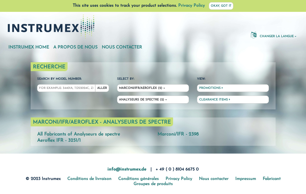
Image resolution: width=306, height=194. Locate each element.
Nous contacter (122, 47)
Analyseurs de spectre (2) (141, 99)
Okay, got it (221, 6)
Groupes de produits (153, 184)
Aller (102, 88)
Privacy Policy (191, 6)
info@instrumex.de (126, 169)
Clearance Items (214, 99)
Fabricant (272, 179)
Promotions (211, 88)
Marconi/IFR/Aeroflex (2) (140, 88)
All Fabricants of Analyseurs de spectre (78, 134)
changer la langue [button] (272, 35)
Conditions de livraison (89, 179)
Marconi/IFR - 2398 (178, 134)
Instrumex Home (28, 47)
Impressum (245, 179)
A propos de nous (75, 47)
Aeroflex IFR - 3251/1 (59, 140)
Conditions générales (138, 179)
